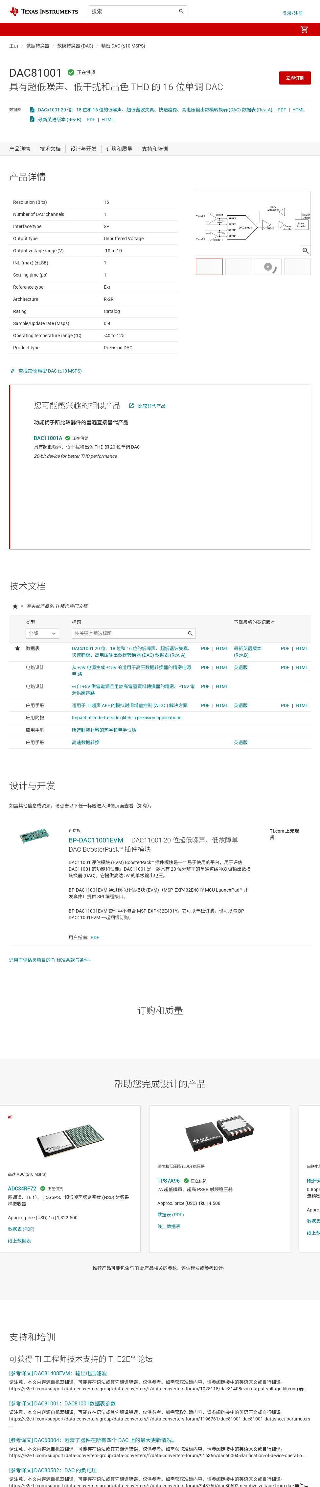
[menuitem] (286, 29)
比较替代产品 (152, 422)
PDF (282, 109)
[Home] (43, 11)
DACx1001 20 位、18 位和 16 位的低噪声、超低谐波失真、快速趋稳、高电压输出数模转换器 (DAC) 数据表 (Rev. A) (155, 109)
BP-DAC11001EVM (96, 799)
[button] (16, 29)
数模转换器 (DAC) (75, 45)
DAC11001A (48, 454)
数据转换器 (37, 45)
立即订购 (295, 78)
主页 (13, 45)
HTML (298, 109)
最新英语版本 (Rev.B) (59, 119)
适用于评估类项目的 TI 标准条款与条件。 (51, 918)
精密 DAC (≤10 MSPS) (123, 45)
